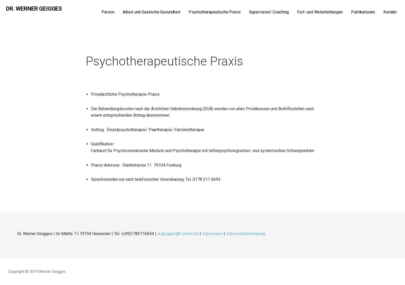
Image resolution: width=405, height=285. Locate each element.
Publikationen (363, 12)
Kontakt (390, 12)
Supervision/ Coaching (269, 12)
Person (108, 12)
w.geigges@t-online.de (178, 233)
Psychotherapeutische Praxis (215, 12)
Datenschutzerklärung (245, 233)
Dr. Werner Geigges (34, 8)
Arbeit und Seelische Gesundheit (151, 12)
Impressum (212, 233)
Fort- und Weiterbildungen (320, 12)
